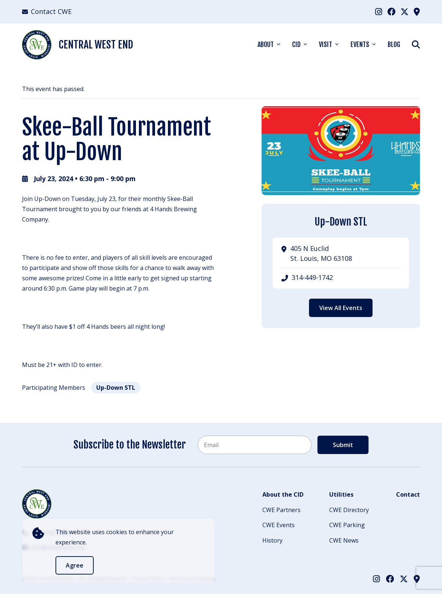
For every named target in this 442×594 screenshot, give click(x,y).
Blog (394, 44)
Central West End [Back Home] (77, 45)
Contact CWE (47, 11)
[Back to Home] (36, 504)
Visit (325, 44)
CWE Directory (349, 510)
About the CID (282, 494)
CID (296, 44)
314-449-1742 (312, 277)
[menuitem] (378, 11)
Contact (408, 494)
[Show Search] (416, 44)
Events (360, 44)
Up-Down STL (115, 388)
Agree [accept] (74, 565)
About (266, 44)
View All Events (340, 308)
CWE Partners (281, 510)
